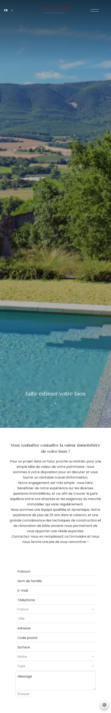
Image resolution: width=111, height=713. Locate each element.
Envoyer (24, 694)
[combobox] (55, 609)
